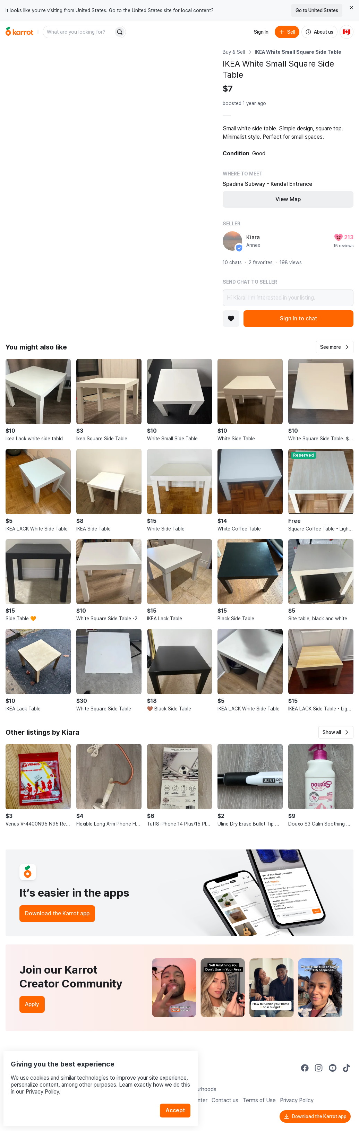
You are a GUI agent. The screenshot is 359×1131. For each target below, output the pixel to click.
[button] (334, 347)
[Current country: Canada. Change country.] (346, 32)
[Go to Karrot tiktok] (346, 1068)
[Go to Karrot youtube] (332, 1068)
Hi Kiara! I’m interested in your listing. (288, 298)
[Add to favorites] (231, 318)
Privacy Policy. (93, 1077)
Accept (179, 1096)
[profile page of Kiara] (232, 241)
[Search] (120, 32)
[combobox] (79, 32)
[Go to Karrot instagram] (319, 1068)
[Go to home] (19, 32)
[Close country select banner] (351, 7)
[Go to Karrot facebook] (305, 1068)
